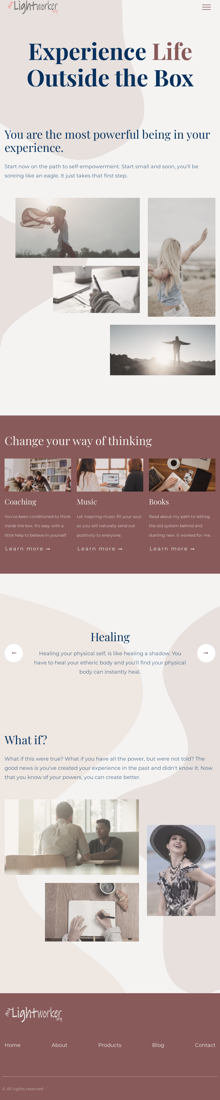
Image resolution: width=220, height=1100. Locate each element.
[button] (14, 653)
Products (109, 1045)
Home (13, 1045)
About (59, 1045)
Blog (158, 1045)
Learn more (28, 549)
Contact (205, 1045)
